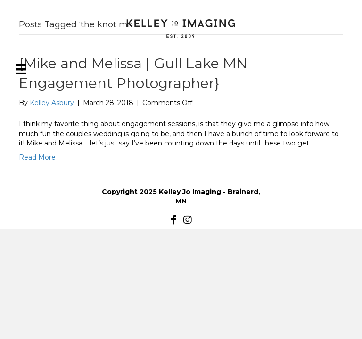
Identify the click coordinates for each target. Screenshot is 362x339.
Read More (37, 157)
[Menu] (21, 69)
